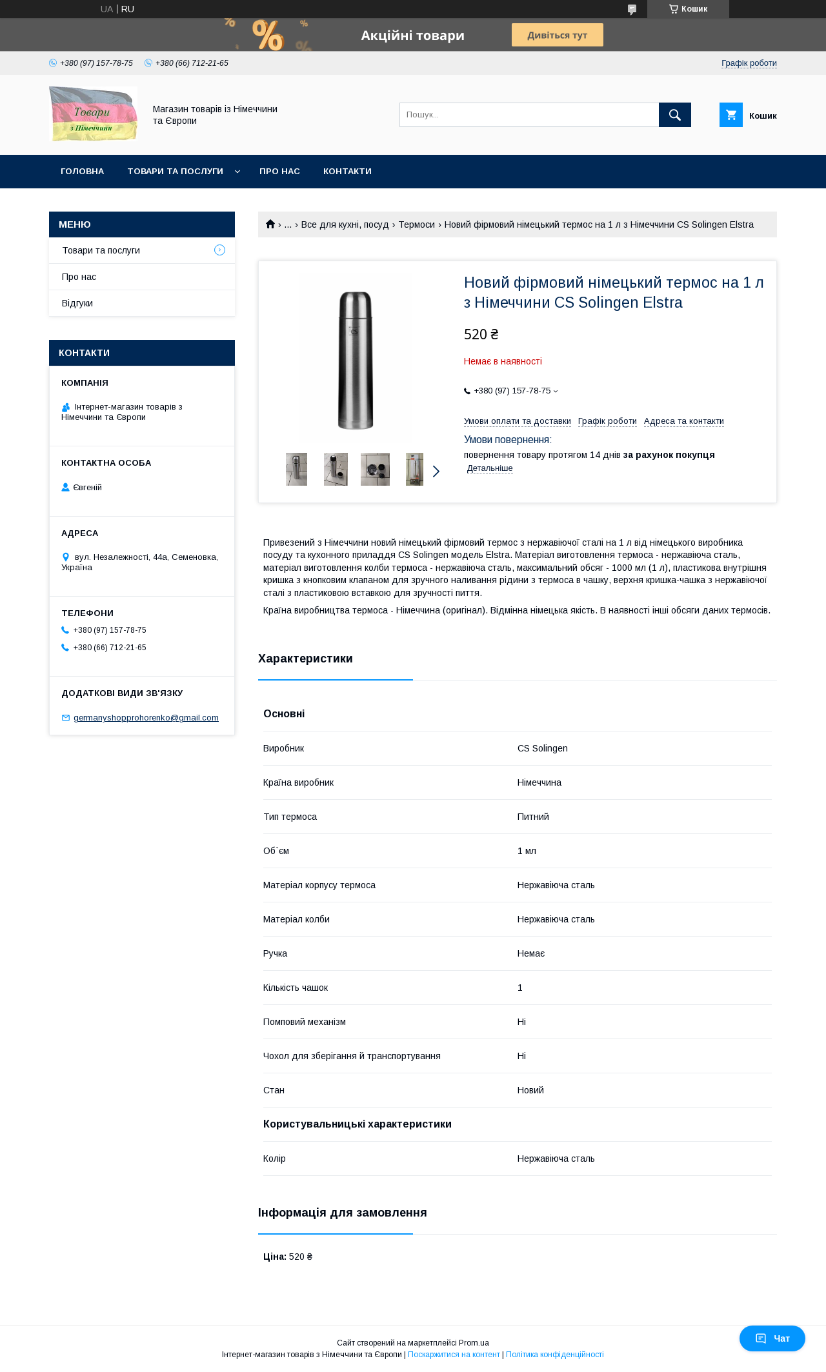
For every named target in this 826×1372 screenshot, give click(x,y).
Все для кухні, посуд (345, 224)
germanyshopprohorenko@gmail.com (146, 717)
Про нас (279, 171)
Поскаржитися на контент (454, 1354)
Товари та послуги (175, 171)
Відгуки (77, 303)
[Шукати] (675, 115)
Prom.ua (474, 1342)
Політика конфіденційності (555, 1354)
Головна (82, 171)
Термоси (416, 224)
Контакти (347, 171)
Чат (772, 1338)
